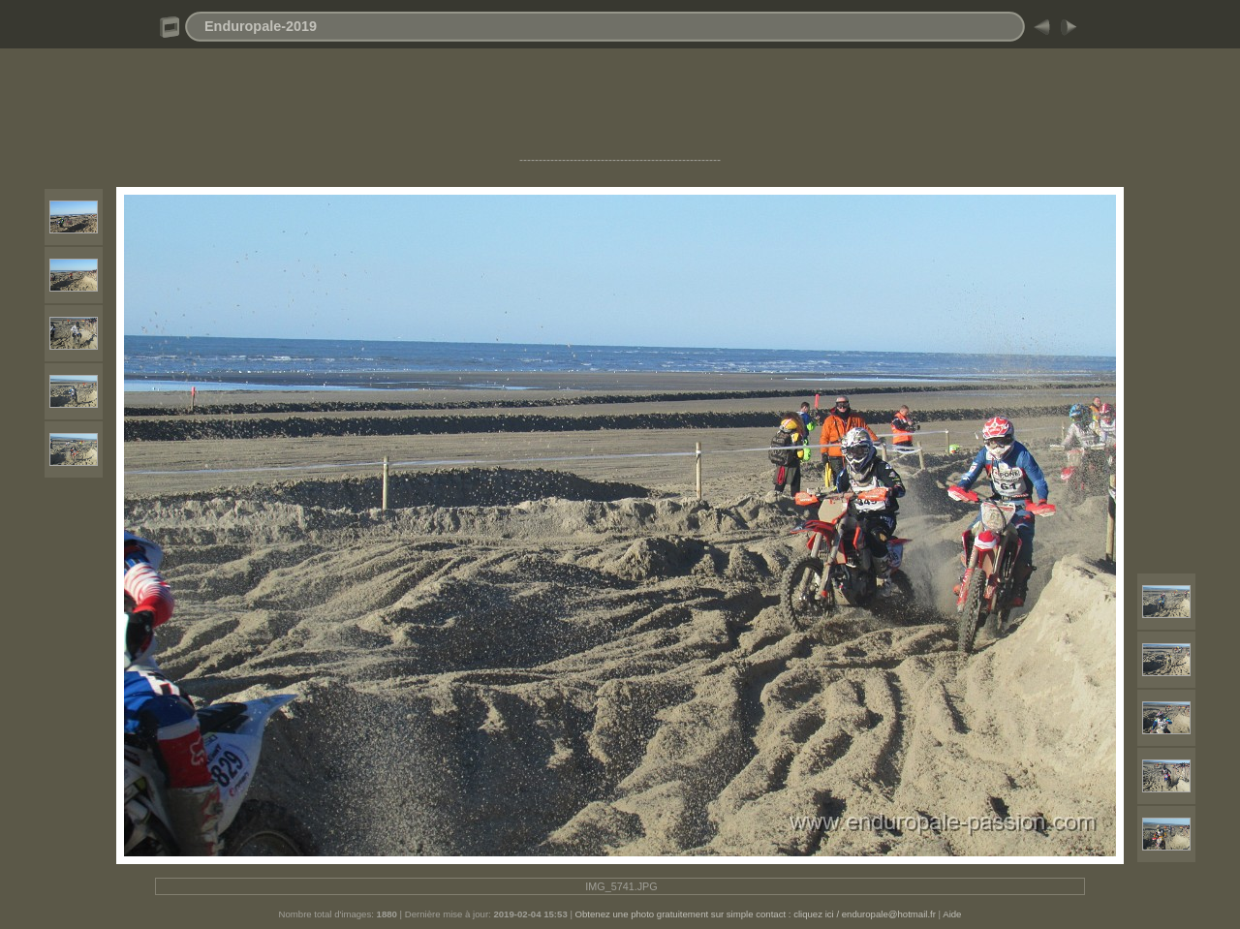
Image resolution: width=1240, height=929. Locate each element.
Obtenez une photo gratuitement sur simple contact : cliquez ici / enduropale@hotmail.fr (755, 914)
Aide (952, 914)
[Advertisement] (620, 109)
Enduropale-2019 (260, 26)
